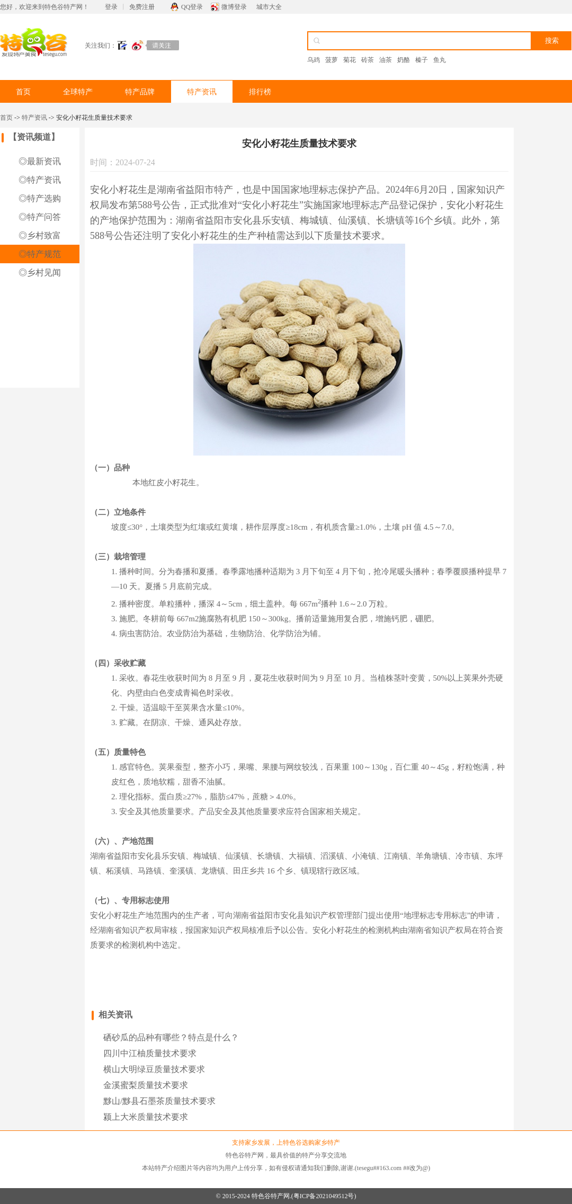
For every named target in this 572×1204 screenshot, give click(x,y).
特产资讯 (202, 92)
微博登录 (234, 7)
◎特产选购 (40, 198)
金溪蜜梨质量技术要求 (145, 1085)
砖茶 (367, 60)
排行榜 (260, 92)
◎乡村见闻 (40, 272)
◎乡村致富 (40, 235)
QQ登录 (192, 7)
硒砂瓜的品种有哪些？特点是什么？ (171, 1037)
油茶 (385, 60)
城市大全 (269, 7)
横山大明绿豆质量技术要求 (154, 1069)
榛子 (421, 60)
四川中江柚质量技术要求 (149, 1053)
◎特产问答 (40, 216)
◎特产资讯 (40, 179)
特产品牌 (140, 92)
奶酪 (403, 60)
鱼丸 (439, 60)
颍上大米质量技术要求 (145, 1116)
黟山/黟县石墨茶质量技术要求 (159, 1100)
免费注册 (142, 7)
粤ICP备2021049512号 (323, 1196)
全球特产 (78, 92)
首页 (23, 92)
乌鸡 (313, 60)
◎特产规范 (40, 253)
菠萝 (331, 60)
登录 (111, 7)
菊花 (349, 60)
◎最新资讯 (40, 161)
